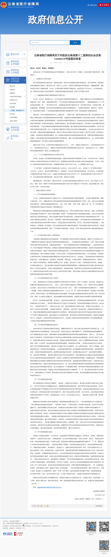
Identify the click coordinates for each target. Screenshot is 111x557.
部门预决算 (13, 103)
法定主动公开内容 (15, 79)
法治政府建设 (13, 117)
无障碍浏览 (92, 5)
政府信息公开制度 (12, 71)
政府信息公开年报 (12, 128)
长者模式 (104, 5)
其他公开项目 (13, 121)
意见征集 (12, 114)
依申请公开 (12, 137)
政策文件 (15, 54)
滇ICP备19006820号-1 (16, 526)
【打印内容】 (99, 506)
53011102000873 (36, 526)
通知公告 (12, 86)
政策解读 (12, 93)
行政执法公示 (13, 100)
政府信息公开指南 (12, 62)
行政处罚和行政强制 (17, 96)
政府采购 (12, 107)
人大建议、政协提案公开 (17, 110)
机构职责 (17, 89)
